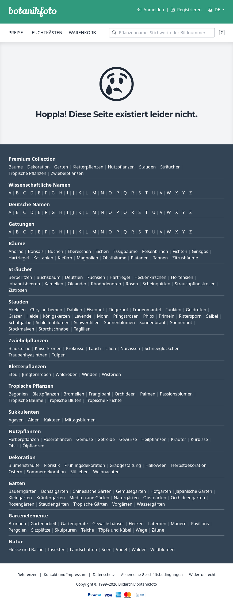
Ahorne (16, 251)
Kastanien (43, 258)
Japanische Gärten (194, 491)
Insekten (56, 549)
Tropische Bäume (26, 400)
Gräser (15, 316)
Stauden (147, 167)
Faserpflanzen (58, 439)
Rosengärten (21, 504)
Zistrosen (18, 290)
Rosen (132, 284)
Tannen (160, 258)
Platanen (139, 258)
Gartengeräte (74, 524)
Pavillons (200, 524)
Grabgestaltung (125, 465)
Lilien (110, 348)
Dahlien (74, 310)
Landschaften (83, 549)
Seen (107, 549)
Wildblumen (162, 549)
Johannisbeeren (24, 284)
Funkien (173, 310)
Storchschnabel (54, 329)
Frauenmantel (147, 310)
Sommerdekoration (46, 472)
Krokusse (75, 348)
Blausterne (19, 348)
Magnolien (87, 258)
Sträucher (170, 167)
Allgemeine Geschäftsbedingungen (152, 574)
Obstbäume (114, 258)
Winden (89, 374)
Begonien (18, 394)
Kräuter (178, 439)
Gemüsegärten (131, 491)
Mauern (179, 524)
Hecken (136, 524)
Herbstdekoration (189, 465)
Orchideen (125, 394)
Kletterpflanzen (87, 167)
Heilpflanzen (154, 439)
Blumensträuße (24, 465)
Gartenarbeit (43, 524)
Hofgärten (161, 491)
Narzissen (130, 348)
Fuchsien (96, 277)
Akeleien (17, 310)
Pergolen (18, 530)
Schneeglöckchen (162, 348)
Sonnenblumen (119, 322)
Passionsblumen (176, 394)
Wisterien (111, 374)
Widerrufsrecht (202, 574)
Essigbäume (125, 251)
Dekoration (38, 167)
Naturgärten (126, 498)
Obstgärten (154, 498)
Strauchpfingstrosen (195, 284)
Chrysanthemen (46, 310)
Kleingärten (20, 498)
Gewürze (128, 439)
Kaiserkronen (48, 348)
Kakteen (52, 420)
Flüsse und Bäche (26, 549)
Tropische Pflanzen (27, 173)
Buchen (55, 251)
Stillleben (79, 472)
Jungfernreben (36, 374)
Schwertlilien (87, 322)
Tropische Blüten (65, 400)
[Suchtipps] (221, 32)
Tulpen (59, 355)
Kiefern (65, 258)
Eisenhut (95, 310)
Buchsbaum (48, 277)
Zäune (158, 530)
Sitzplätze (40, 530)
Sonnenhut (181, 322)
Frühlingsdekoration (84, 465)
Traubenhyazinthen (28, 355)
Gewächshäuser (108, 524)
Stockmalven (21, 329)
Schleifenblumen (53, 322)
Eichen (102, 251)
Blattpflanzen (45, 394)
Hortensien (182, 277)
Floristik (52, 465)
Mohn (103, 316)
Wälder (139, 549)
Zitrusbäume (185, 258)
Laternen (157, 524)
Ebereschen (79, 251)
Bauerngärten (23, 491)
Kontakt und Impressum (65, 574)
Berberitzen (20, 277)
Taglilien (82, 329)
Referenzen (27, 574)
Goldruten (196, 310)
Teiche (87, 530)
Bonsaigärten (54, 491)
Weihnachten (106, 472)
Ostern (15, 472)
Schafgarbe (20, 322)
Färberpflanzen (24, 439)
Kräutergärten (50, 498)
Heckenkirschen (150, 277)
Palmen (147, 394)
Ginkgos (200, 251)
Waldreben (67, 374)
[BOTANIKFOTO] (33, 11)
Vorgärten (122, 504)
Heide (32, 316)
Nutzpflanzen (121, 167)
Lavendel (83, 316)
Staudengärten (54, 504)
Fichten (180, 251)
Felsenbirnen (155, 251)
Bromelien (73, 394)
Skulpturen (66, 530)
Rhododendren (106, 284)
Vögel (121, 549)
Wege (141, 530)
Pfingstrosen (126, 316)
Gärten (61, 167)
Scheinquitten (156, 284)
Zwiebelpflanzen (67, 173)
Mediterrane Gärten (89, 498)
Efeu (13, 374)
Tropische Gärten (90, 504)
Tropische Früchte (104, 400)
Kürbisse (199, 439)
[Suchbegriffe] (162, 32)
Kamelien (53, 284)
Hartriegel (19, 258)
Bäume (16, 167)
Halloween (156, 465)
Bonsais (35, 251)
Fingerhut (118, 310)
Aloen (34, 420)
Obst (13, 446)
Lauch (95, 348)
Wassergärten (151, 504)
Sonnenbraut (152, 322)
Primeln (166, 316)
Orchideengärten (188, 498)
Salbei (212, 316)
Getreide (106, 439)
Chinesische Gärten (91, 491)
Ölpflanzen (33, 446)
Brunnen (17, 524)
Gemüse (84, 439)
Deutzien (74, 277)
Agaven (16, 420)
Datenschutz (104, 574)
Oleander (77, 284)
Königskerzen (56, 316)
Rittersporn (190, 316)
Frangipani (99, 394)
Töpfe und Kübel (114, 530)
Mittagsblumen (80, 420)
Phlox (148, 316)
